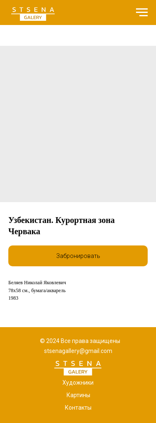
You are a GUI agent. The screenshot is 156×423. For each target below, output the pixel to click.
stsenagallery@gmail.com (78, 351)
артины (80, 395)
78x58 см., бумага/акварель (37, 290)
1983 (13, 298)
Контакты (78, 407)
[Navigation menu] (142, 12)
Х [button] (64, 382)
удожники (80, 382)
